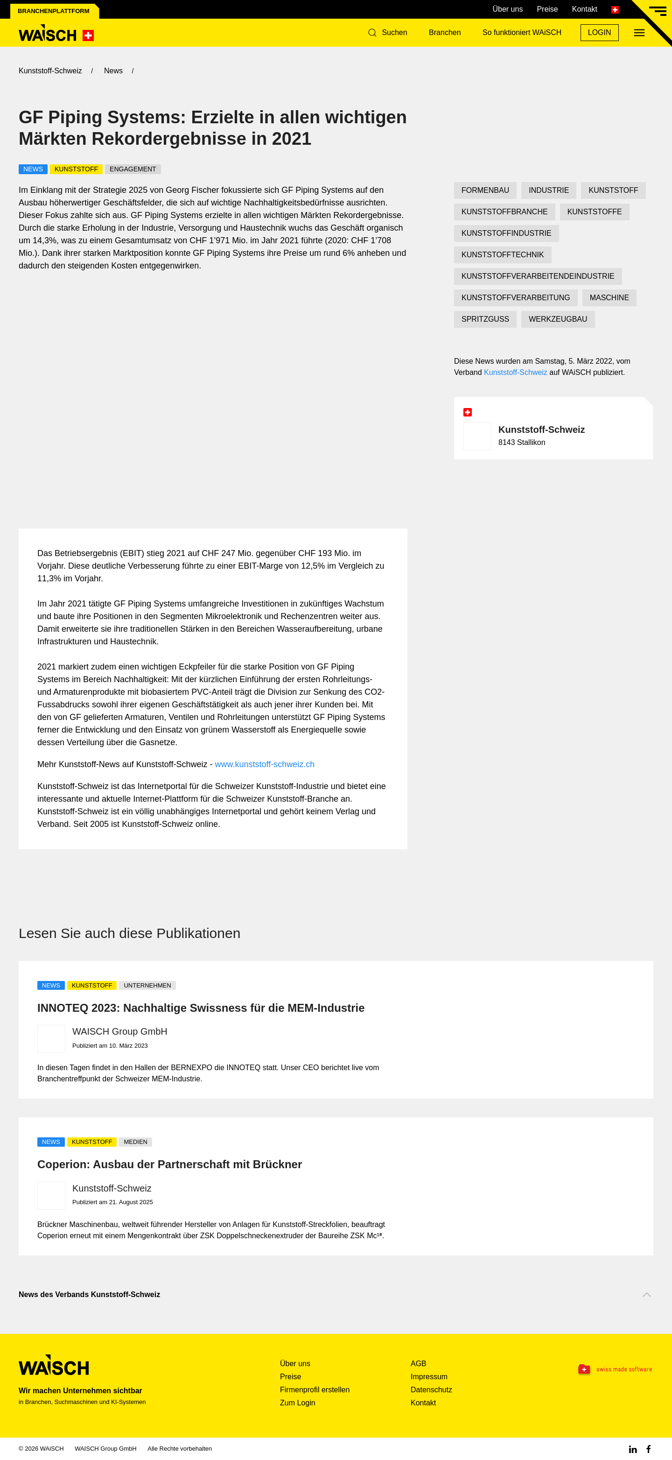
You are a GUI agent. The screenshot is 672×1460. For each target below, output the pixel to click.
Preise (547, 9)
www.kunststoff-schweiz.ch (265, 764)
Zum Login (297, 1403)
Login (599, 32)
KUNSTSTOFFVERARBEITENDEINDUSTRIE (538, 276)
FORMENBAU (485, 190)
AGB (419, 1364)
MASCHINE (609, 298)
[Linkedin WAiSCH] (632, 1448)
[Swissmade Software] (597, 1370)
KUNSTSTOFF (613, 190)
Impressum (429, 1377)
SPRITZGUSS (485, 319)
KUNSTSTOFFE (594, 212)
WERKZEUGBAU (558, 319)
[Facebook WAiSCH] (648, 1448)
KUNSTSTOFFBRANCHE (505, 212)
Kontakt (584, 9)
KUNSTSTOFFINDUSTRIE (507, 233)
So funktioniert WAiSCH (522, 32)
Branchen (445, 32)
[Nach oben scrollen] (646, 1294)
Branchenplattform (54, 10)
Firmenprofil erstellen (315, 1390)
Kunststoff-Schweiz (515, 372)
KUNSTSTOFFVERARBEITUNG (516, 298)
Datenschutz (431, 1390)
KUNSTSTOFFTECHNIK (503, 255)
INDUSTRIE (549, 190)
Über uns (507, 9)
